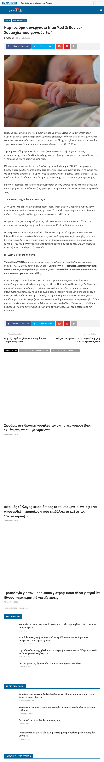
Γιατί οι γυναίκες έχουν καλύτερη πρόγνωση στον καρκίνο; (50, 663)
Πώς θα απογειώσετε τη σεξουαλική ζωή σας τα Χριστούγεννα (78, 340)
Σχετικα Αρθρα (11, 351)
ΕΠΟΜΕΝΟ (24, 608)
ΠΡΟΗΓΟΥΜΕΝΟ (11, 608)
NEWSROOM (9, 38)
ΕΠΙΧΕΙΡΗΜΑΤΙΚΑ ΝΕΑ (19, 20)
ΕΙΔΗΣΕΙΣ (8, 20)
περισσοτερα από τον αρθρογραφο (34, 351)
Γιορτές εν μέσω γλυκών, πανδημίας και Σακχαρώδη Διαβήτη (25, 340)
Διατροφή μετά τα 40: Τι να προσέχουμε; (40, 720)
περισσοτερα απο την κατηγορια (65, 351)
